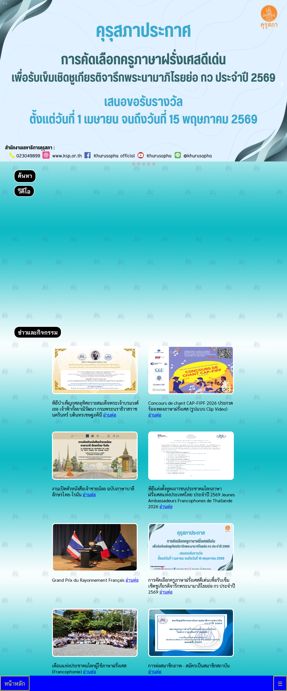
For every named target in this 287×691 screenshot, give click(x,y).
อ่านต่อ (109, 415)
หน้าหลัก (14, 683)
